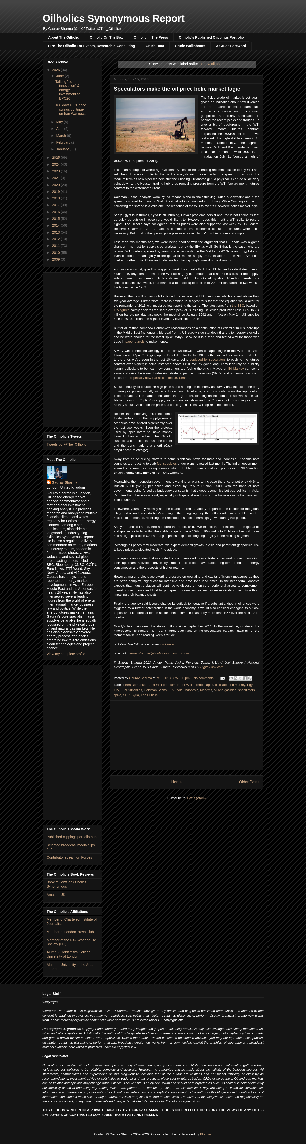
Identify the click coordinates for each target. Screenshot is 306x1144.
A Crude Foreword (231, 46)
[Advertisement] (186, 735)
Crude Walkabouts (190, 46)
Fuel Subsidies (131, 690)
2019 (56, 192)
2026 (56, 70)
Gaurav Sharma (64, 482)
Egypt (251, 685)
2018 (56, 198)
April (60, 129)
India (179, 690)
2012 (56, 239)
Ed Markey (236, 368)
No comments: (204, 678)
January (63, 149)
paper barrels (135, 341)
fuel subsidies (167, 463)
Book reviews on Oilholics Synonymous (66, 884)
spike (117, 695)
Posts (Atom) (196, 798)
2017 (56, 205)
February (63, 142)
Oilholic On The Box (106, 37)
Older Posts (249, 782)
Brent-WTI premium (161, 685)
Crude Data (155, 46)
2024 (56, 164)
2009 (56, 259)
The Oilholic (149, 695)
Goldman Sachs (155, 690)
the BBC (238, 305)
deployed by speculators (208, 359)
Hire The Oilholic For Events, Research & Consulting (91, 46)
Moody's (206, 690)
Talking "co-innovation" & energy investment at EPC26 (67, 90)
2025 (56, 157)
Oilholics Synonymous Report (114, 18)
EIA (116, 690)
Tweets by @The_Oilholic (66, 444)
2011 (56, 246)
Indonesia (191, 690)
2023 (56, 171)
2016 (56, 212)
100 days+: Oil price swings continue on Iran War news (70, 109)
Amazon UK (56, 895)
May (60, 122)
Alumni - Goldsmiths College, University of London (69, 954)
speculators (246, 690)
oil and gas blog (225, 690)
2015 (56, 219)
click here (167, 644)
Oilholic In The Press (151, 37)
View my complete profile (66, 654)
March (61, 136)
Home (176, 782)
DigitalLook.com (211, 667)
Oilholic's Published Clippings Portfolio (211, 37)
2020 (56, 185)
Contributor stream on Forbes (69, 857)
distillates (221, 685)
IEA (171, 690)
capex (209, 685)
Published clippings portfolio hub (72, 837)
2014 (56, 225)
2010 (56, 253)
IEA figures (121, 310)
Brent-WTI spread (190, 685)
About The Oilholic (63, 37)
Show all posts (212, 64)
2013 (56, 232)
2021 (56, 178)
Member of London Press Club (70, 932)
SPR (126, 695)
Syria (135, 695)
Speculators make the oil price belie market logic (177, 89)
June (60, 76)
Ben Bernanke (135, 685)
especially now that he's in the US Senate (159, 378)
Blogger (205, 1134)
